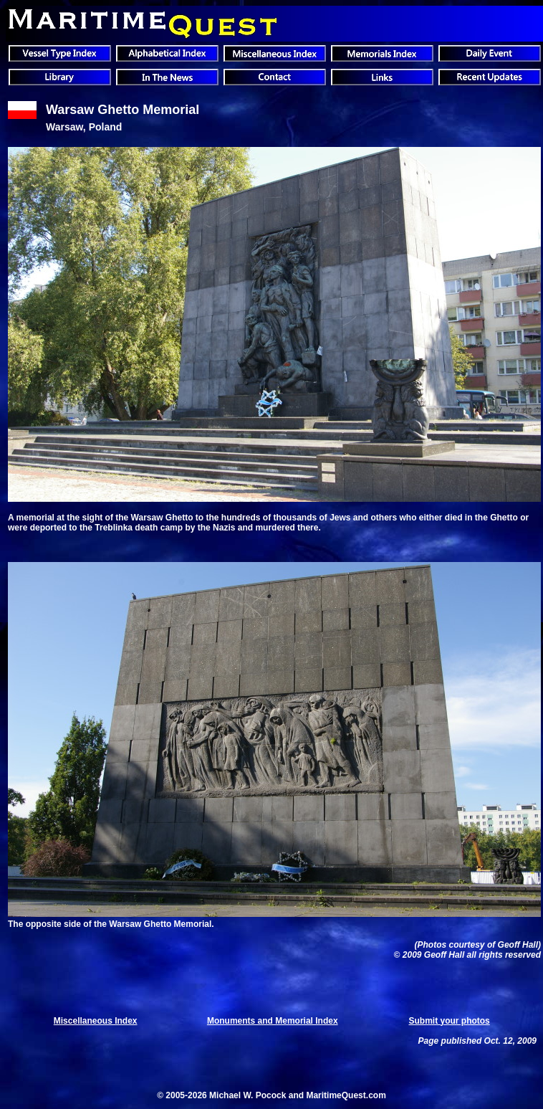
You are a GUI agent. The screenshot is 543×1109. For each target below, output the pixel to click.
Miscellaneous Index (96, 1021)
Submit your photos (448, 1021)
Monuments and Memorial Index (272, 1021)
